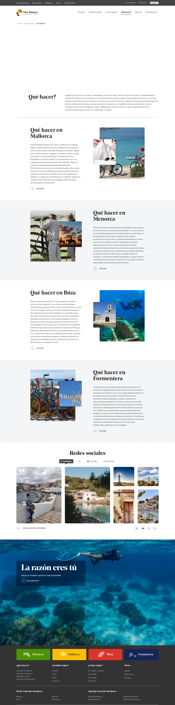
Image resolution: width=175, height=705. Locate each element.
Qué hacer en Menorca (24, 673)
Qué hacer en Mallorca (24, 671)
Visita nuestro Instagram (34, 528)
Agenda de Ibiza (94, 699)
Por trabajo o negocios (96, 671)
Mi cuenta (130, 2)
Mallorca (19, 697)
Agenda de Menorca (130, 697)
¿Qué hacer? (126, 12)
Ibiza (18, 699)
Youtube (92, 461)
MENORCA (49, 3)
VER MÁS (40, 189)
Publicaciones (151, 12)
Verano (54, 677)
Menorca (55, 697)
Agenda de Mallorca (95, 697)
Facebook (109, 461)
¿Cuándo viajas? (95, 12)
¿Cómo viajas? (111, 12)
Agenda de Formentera (131, 699)
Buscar (142, 2)
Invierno (55, 671)
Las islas (81, 12)
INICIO (20, 23)
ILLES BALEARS (22, 3)
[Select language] (154, 3)
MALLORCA (36, 3)
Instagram (66, 461)
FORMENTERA (69, 3)
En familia (92, 681)
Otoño (54, 674)
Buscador (128, 678)
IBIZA (58, 3)
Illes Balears (29, 23)
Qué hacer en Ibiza (23, 676)
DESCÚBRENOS (33, 581)
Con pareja (92, 674)
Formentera (56, 699)
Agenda (138, 12)
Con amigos (92, 677)
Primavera (55, 681)
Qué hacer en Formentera (25, 679)
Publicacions (129, 674)
